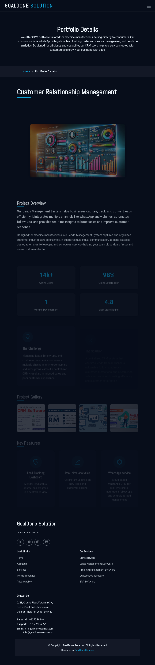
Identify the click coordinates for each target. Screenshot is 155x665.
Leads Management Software (96, 564)
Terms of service (26, 575)
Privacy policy (24, 581)
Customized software (92, 575)
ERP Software (87, 581)
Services (21, 570)
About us (22, 564)
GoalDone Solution (84, 650)
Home (26, 71)
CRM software (88, 558)
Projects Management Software (97, 570)
